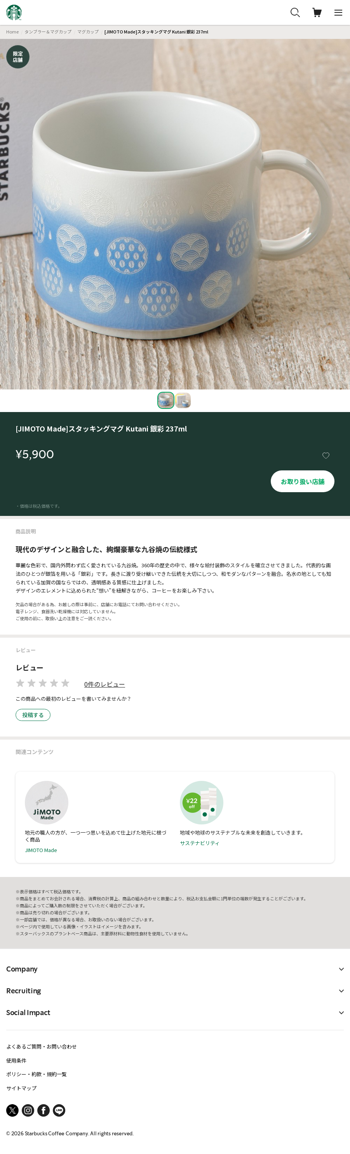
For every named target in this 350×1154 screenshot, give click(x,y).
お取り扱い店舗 (302, 481)
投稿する (33, 715)
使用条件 (16, 1060)
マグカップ (88, 31)
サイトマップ (21, 1088)
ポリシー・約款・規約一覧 (36, 1074)
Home (12, 31)
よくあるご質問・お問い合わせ (41, 1046)
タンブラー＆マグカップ (47, 31)
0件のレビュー (104, 684)
